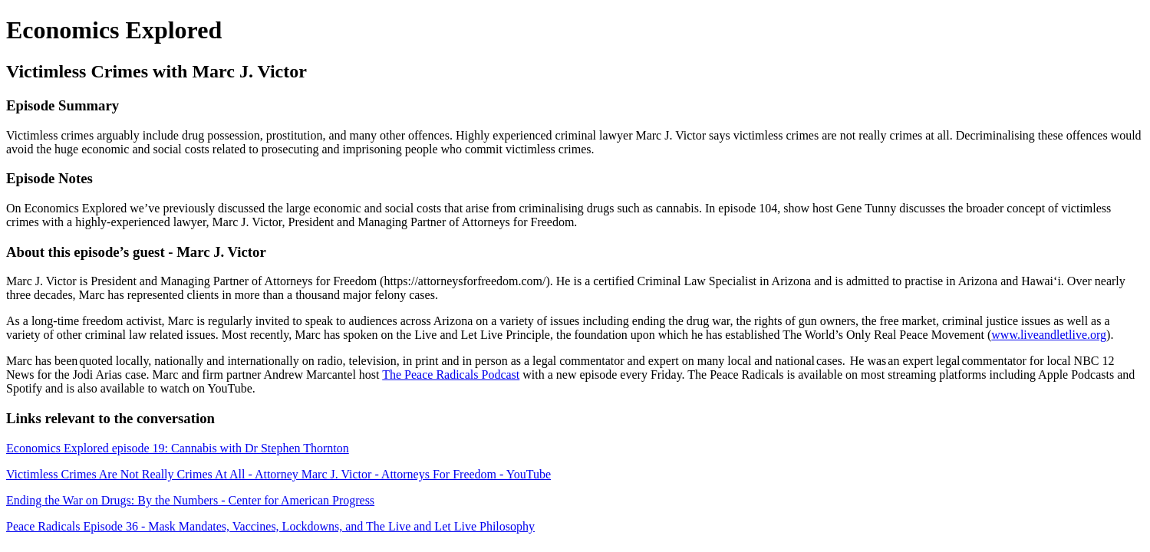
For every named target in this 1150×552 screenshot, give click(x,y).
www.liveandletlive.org (1048, 334)
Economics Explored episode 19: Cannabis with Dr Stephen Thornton (177, 448)
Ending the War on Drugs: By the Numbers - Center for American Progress (190, 500)
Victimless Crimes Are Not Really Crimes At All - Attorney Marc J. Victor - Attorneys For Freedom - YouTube (278, 474)
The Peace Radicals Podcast (450, 374)
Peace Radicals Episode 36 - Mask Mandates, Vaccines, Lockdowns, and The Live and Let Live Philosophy (270, 526)
